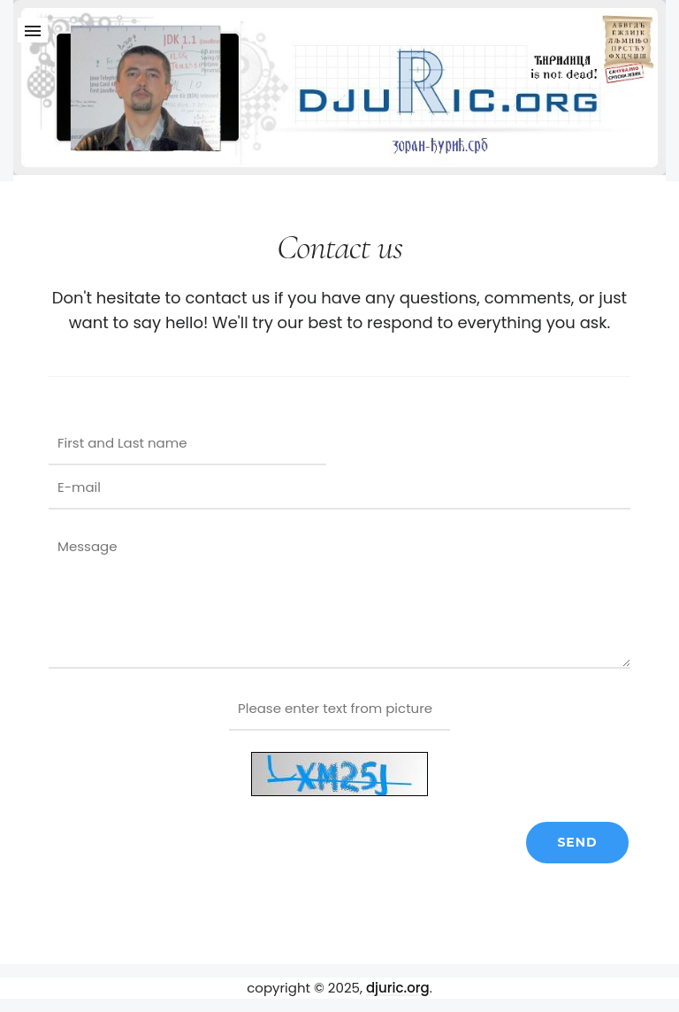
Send (577, 842)
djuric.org (398, 987)
